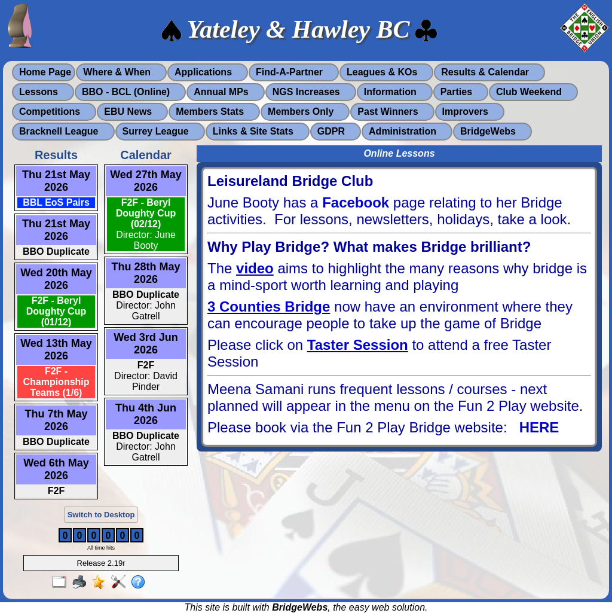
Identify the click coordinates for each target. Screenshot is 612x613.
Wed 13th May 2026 (56, 349)
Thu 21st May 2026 (56, 181)
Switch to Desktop (101, 514)
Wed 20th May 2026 (56, 279)
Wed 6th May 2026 (56, 469)
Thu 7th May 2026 (56, 420)
